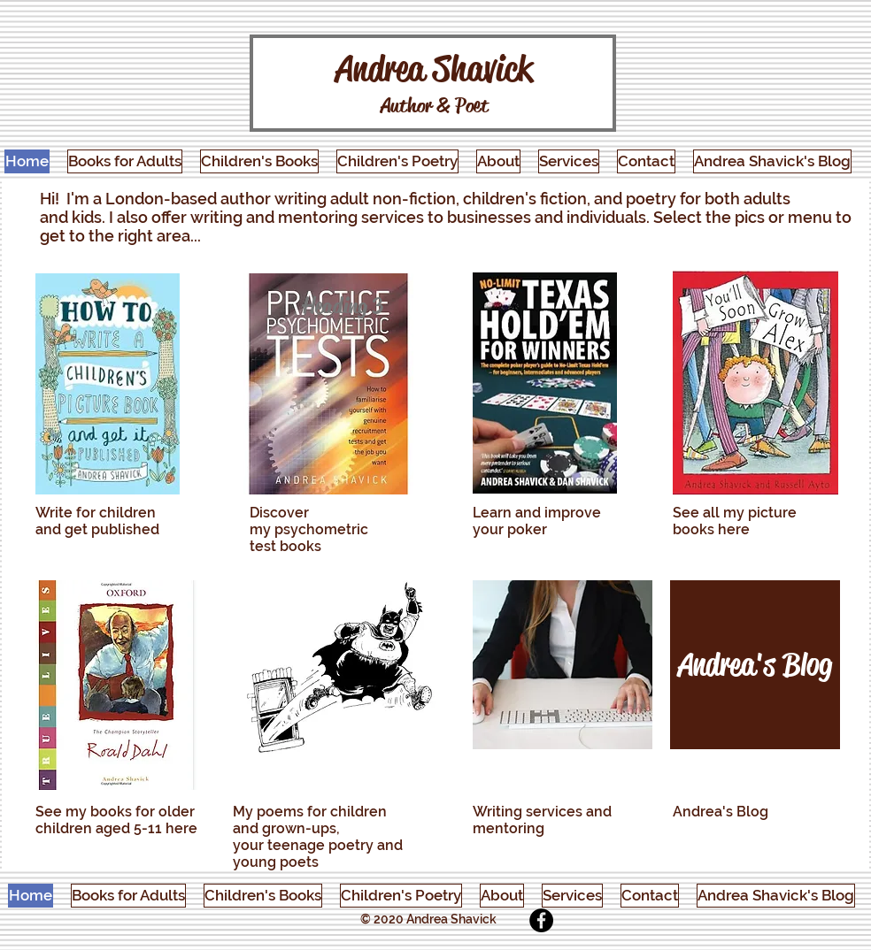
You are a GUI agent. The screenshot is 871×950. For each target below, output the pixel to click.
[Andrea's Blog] (755, 664)
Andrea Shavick (434, 68)
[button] (124, 161)
